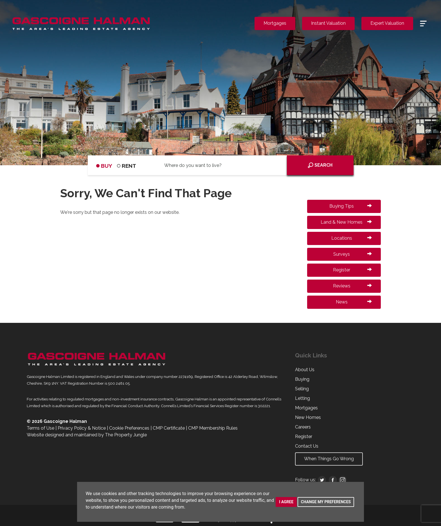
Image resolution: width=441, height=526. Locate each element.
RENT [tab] (126, 166)
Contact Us (306, 446)
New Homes (308, 417)
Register (352, 270)
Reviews (352, 286)
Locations (351, 238)
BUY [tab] (104, 166)
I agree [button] (286, 502)
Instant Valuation (328, 23)
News (354, 302)
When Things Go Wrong (329, 458)
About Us (304, 369)
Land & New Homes (346, 222)
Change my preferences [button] (326, 502)
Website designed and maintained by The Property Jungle (87, 434)
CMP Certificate (169, 428)
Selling (302, 388)
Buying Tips (350, 206)
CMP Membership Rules (213, 428)
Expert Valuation (387, 23)
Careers (303, 427)
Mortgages (275, 23)
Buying (302, 379)
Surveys (352, 254)
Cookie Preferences (129, 428)
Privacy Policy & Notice (82, 428)
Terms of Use (40, 428)
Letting (302, 398)
